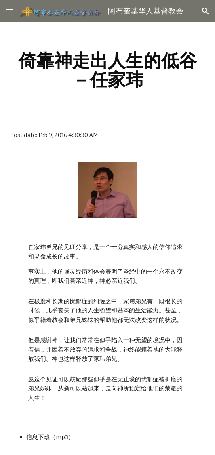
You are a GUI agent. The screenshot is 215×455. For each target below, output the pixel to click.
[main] (107, 70)
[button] (9, 11)
